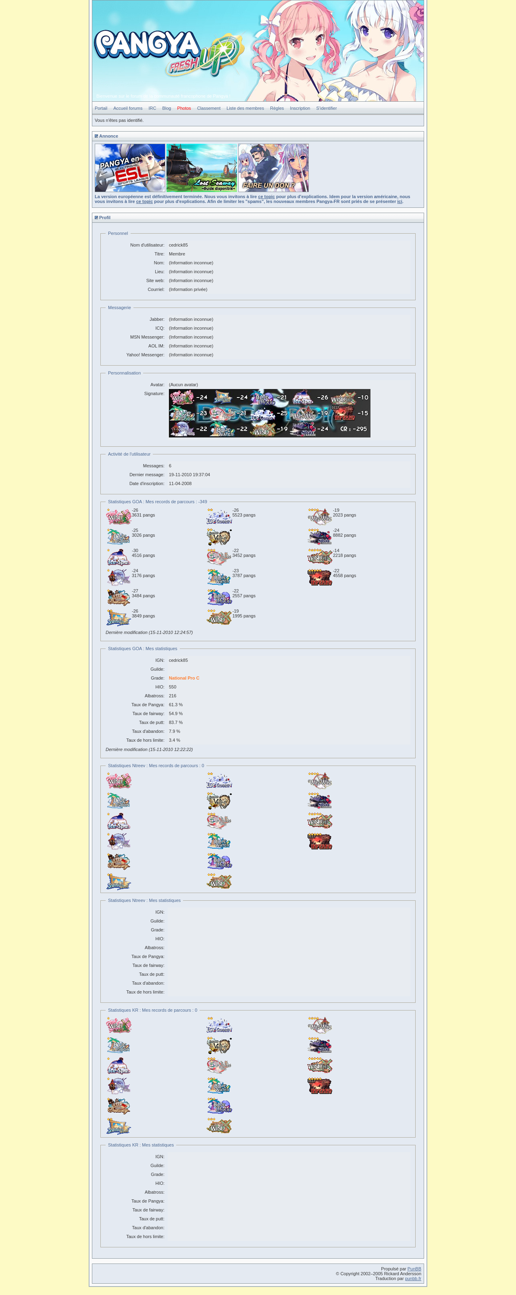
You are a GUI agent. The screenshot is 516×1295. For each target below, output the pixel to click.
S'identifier (326, 108)
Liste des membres (245, 108)
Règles (277, 108)
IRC (152, 108)
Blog (166, 108)
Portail (101, 108)
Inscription (300, 108)
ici (399, 201)
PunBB (414, 1268)
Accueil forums (127, 108)
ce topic (266, 196)
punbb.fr (413, 1278)
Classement (209, 108)
